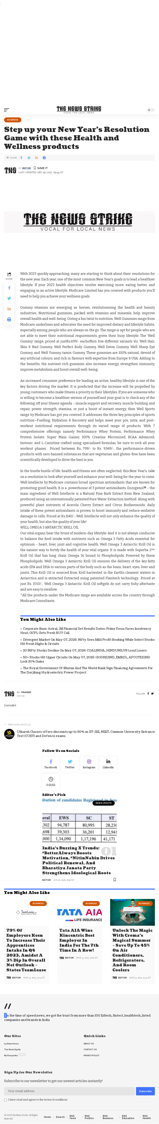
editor (26, 168)
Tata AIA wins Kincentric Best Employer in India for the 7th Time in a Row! (79, 941)
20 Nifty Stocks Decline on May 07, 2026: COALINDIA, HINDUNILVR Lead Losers (85, 651)
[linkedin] (108, 765)
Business (12, 120)
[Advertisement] (79, 56)
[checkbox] (5, 1100)
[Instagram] (89, 765)
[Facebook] (148, 693)
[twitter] (152, 693)
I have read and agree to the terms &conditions (37, 1099)
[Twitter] (70, 765)
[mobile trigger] (7, 110)
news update (104, 804)
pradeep (26, 692)
